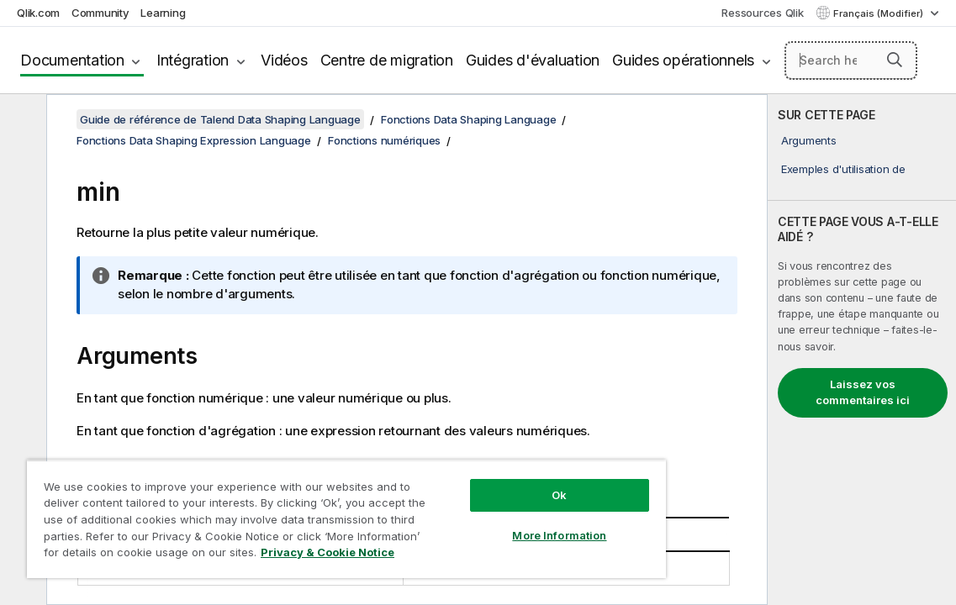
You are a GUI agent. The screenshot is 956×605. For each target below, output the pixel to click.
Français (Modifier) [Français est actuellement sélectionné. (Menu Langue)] (879, 13)
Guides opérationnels (683, 60)
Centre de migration (386, 60)
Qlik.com (38, 12)
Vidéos (284, 60)
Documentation (72, 60)
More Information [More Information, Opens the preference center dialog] (488, 522)
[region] (304, 512)
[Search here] (851, 60)
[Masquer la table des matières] (21, 120)
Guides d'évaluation (532, 60)
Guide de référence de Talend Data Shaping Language (220, 119)
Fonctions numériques (384, 140)
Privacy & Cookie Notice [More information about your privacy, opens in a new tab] (254, 555)
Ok (487, 482)
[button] (894, 59)
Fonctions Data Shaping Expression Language (194, 140)
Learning (162, 12)
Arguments (809, 140)
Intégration (192, 60)
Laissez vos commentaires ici (863, 392)
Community (100, 12)
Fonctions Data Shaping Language (468, 119)
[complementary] (862, 349)
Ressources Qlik (762, 12)
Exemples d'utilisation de (843, 169)
